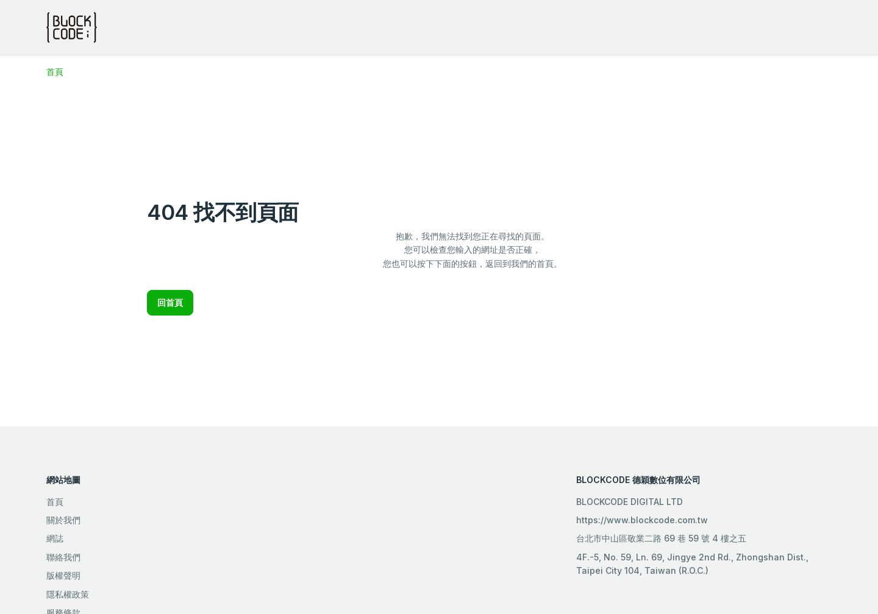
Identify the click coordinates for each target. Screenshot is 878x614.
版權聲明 (63, 575)
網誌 (54, 538)
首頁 (54, 71)
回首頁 (170, 302)
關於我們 (63, 520)
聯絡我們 (63, 557)
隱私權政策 (67, 594)
